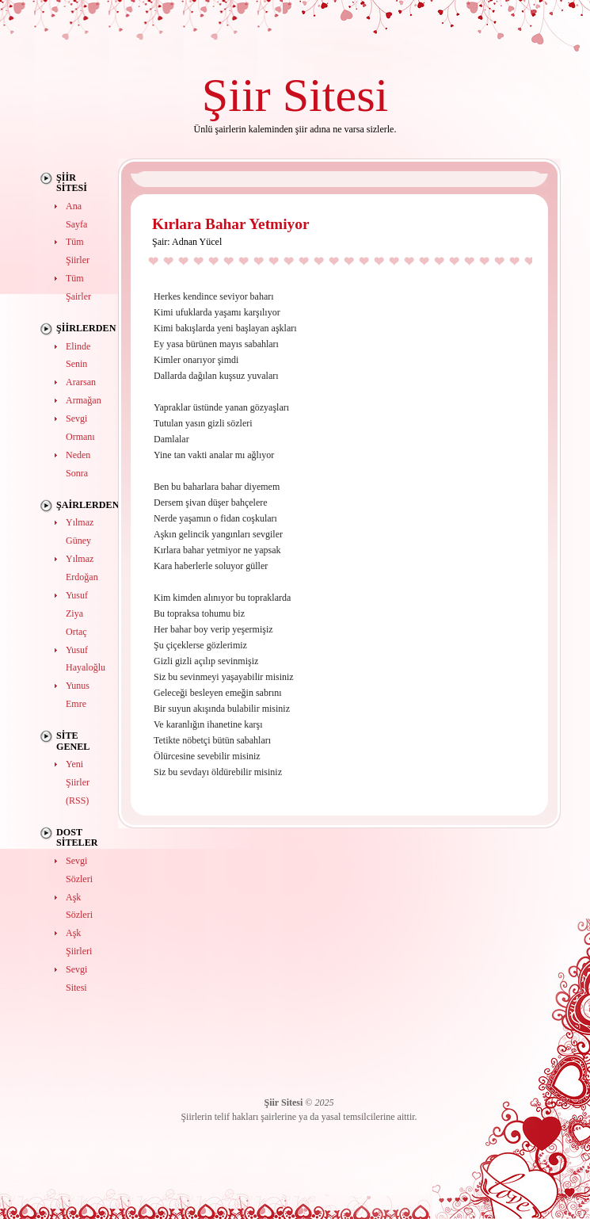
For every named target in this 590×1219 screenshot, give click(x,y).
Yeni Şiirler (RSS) (77, 782)
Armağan (83, 400)
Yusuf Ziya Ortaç (77, 613)
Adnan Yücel (197, 241)
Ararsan (81, 382)
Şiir (236, 94)
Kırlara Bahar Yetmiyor (230, 224)
